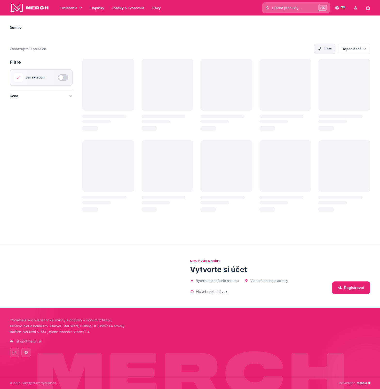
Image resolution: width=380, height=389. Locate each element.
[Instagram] (14, 352)
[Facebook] (26, 352)
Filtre (325, 49)
